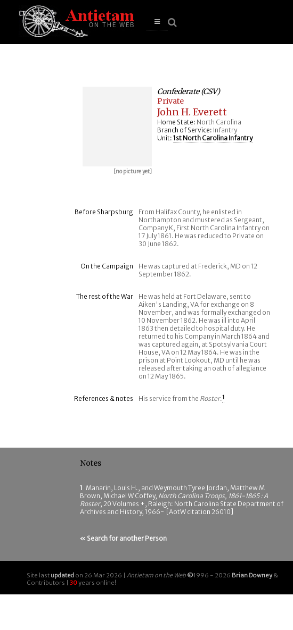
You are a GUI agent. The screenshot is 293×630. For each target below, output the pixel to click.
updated (62, 575)
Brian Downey (252, 575)
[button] (157, 22)
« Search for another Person (123, 538)
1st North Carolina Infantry (213, 138)
